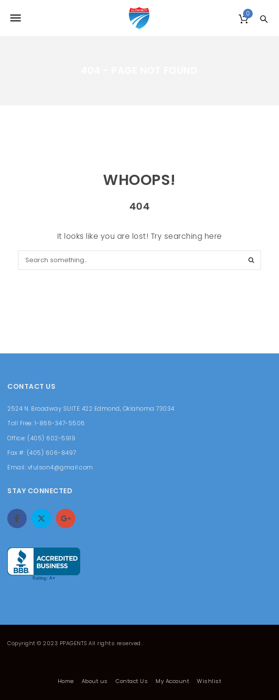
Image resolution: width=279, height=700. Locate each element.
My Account (172, 681)
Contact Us (132, 681)
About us (95, 681)
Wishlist (209, 681)
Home (66, 681)
